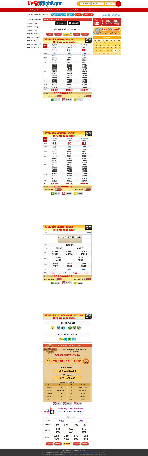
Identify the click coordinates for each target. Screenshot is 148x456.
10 (115, 45)
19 (96, 50)
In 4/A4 (58, 403)
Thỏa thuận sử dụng (79, 452)
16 (112, 48)
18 (119, 48)
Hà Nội (89, 232)
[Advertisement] (67, 116)
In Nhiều (78, 14)
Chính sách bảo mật (92, 452)
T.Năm (45, 45)
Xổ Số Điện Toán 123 (67, 323)
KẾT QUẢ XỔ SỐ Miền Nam (59, 39)
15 (108, 48)
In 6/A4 (69, 403)
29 (100, 42)
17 (115, 48)
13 (100, 48)
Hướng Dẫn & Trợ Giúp (111, 15)
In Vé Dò (68, 99)
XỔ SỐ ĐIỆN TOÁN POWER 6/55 (69, 345)
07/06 (77, 34)
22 (108, 50)
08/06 (85, 34)
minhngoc (65, 454)
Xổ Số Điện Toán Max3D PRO (71, 408)
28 (96, 42)
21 (104, 50)
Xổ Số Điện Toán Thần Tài (67, 334)
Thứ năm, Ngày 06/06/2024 (67, 355)
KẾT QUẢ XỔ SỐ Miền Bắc (59, 226)
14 (104, 48)
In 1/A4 (79, 403)
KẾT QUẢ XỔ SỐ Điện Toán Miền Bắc (64, 315)
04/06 (50, 34)
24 (115, 50)
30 (104, 42)
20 (100, 50)
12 (96, 48)
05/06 (58, 34)
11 (119, 45)
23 (112, 50)
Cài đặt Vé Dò (87, 14)
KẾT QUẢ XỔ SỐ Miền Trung (60, 133)
